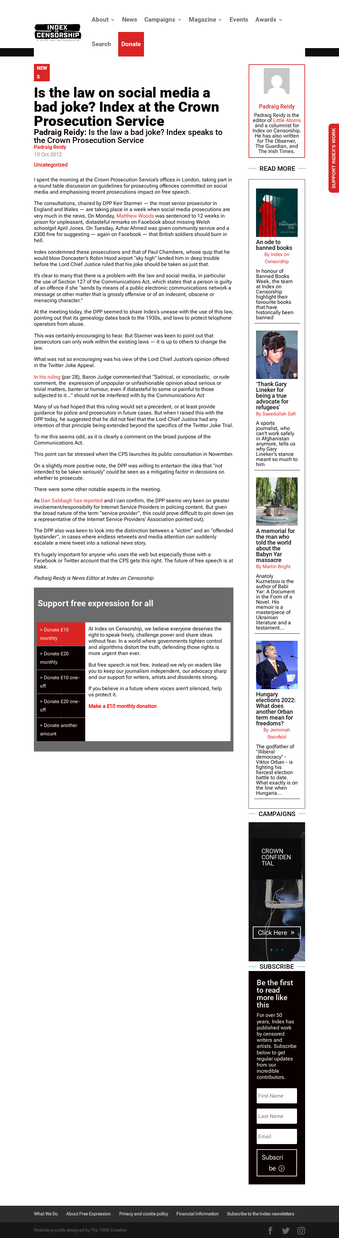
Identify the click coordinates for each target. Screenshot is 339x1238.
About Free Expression (88, 1213)
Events (239, 19)
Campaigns (159, 19)
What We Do (46, 1213)
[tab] (61, 634)
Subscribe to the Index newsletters (260, 1213)
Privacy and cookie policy (143, 1213)
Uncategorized (50, 165)
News (129, 19)
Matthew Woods (135, 216)
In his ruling (47, 377)
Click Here (272, 932)
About (100, 19)
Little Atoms (287, 120)
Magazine (202, 19)
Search (101, 44)
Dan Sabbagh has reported (72, 500)
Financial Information (197, 1213)
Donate (131, 44)
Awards (265, 19)
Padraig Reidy (50, 147)
